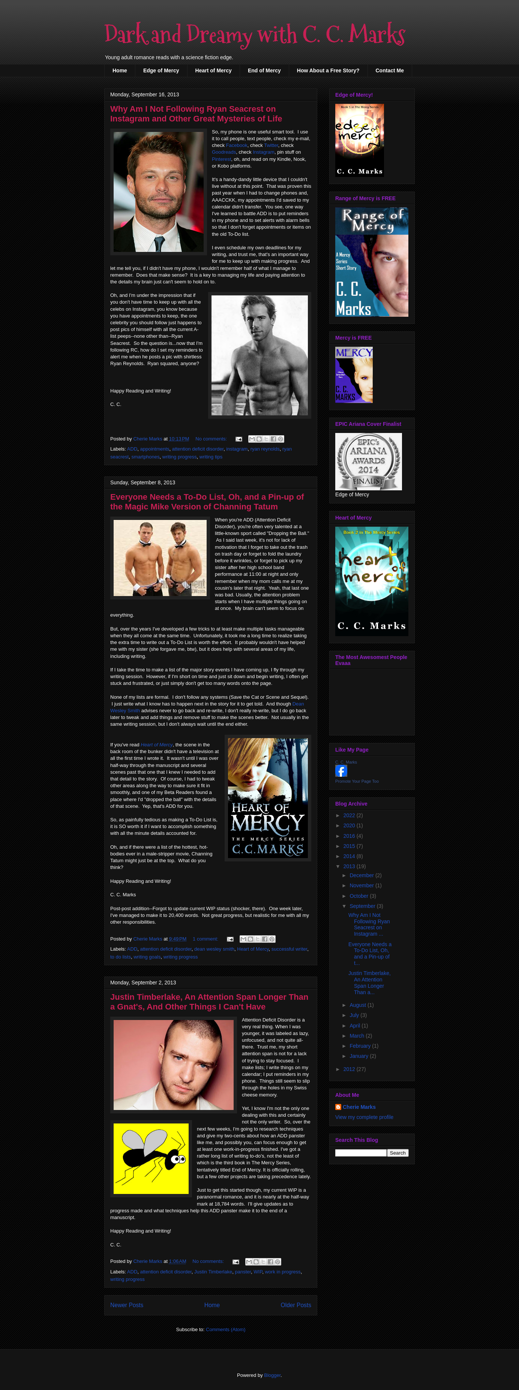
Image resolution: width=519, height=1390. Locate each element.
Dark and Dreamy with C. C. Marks (254, 35)
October (360, 896)
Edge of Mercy (161, 70)
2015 (350, 846)
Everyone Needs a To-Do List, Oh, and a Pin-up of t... (370, 953)
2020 (350, 825)
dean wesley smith (214, 949)
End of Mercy (264, 70)
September (363, 906)
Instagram (263, 152)
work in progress (282, 1272)
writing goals (147, 957)
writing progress (179, 457)
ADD (132, 449)
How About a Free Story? (328, 70)
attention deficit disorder (198, 449)
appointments (155, 449)
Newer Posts (126, 1305)
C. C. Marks (346, 762)
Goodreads (224, 152)
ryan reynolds (265, 449)
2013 (350, 866)
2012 (350, 1069)
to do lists (120, 957)
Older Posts (296, 1305)
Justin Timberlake (213, 1272)
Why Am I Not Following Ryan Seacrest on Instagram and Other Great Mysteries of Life (196, 113)
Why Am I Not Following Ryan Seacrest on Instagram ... (369, 924)
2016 (350, 836)
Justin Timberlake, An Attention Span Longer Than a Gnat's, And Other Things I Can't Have (209, 1001)
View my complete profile (364, 1117)
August (358, 1005)
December (362, 875)
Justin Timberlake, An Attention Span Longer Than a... (369, 982)
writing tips (211, 457)
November (362, 885)
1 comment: (206, 939)
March (358, 1036)
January (360, 1056)
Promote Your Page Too (357, 781)
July (355, 1015)
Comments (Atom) (225, 1329)
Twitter (271, 145)
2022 (350, 815)
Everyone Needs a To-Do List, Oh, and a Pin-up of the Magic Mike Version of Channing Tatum (207, 501)
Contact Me (390, 70)
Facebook (237, 145)
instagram (237, 449)
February (361, 1046)
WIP (258, 1272)
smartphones (145, 457)
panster (243, 1272)
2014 (350, 856)
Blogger (272, 1375)
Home (119, 70)
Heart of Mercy (213, 70)
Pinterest (221, 159)
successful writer (289, 949)
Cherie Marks (359, 1107)
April (356, 1026)
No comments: (211, 439)
